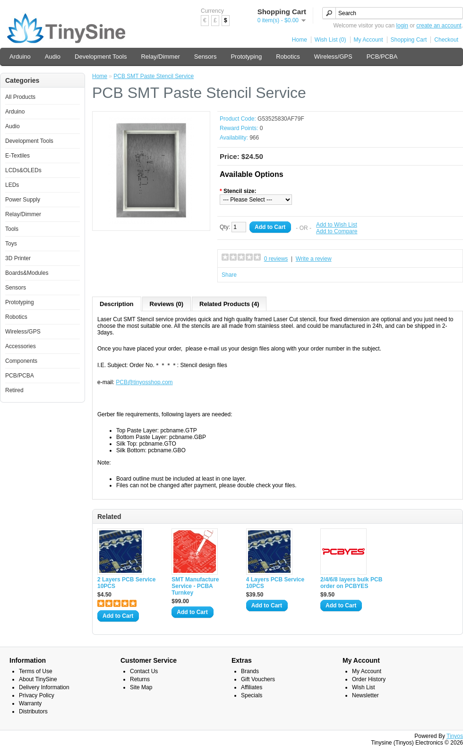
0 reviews (276, 258)
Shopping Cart (409, 39)
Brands (250, 671)
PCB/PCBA (382, 56)
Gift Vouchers (258, 679)
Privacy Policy (36, 695)
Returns (140, 679)
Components (21, 361)
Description (117, 303)
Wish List (363, 687)
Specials (251, 695)
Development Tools (101, 56)
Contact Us (144, 671)
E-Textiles (17, 155)
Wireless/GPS (333, 56)
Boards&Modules (26, 273)
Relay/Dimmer (160, 56)
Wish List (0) (330, 39)
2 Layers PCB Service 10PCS (126, 582)
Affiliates (251, 687)
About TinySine (38, 679)
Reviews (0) (167, 303)
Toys (11, 243)
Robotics (288, 56)
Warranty (30, 703)
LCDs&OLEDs (23, 170)
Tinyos (454, 736)
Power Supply (22, 199)
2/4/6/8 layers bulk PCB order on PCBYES (351, 582)
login (402, 25)
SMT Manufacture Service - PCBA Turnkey (195, 586)
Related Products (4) (229, 303)
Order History (369, 679)
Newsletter (365, 695)
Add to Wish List (336, 224)
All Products (20, 97)
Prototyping (246, 56)
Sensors (205, 56)
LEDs (12, 185)
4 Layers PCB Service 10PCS (275, 582)
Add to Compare (336, 231)
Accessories (20, 346)
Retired (14, 390)
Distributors (33, 711)
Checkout (446, 39)
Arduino (20, 56)
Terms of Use (35, 671)
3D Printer (18, 258)
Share (229, 275)
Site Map (141, 687)
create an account (438, 25)
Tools (11, 229)
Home (299, 39)
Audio (52, 56)
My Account (368, 39)
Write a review (314, 258)
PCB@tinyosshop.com (144, 382)
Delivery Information (44, 687)
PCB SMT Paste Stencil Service (153, 76)
